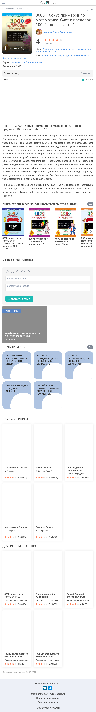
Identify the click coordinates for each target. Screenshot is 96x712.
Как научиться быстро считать (26, 62)
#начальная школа (52, 55)
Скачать (89, 79)
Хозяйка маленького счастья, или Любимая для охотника (22, 334)
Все (90, 204)
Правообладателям (48, 702)
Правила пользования (48, 698)
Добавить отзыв (19, 298)
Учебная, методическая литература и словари (66, 49)
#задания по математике (75, 55)
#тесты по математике (14, 58)
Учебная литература (46, 51)
